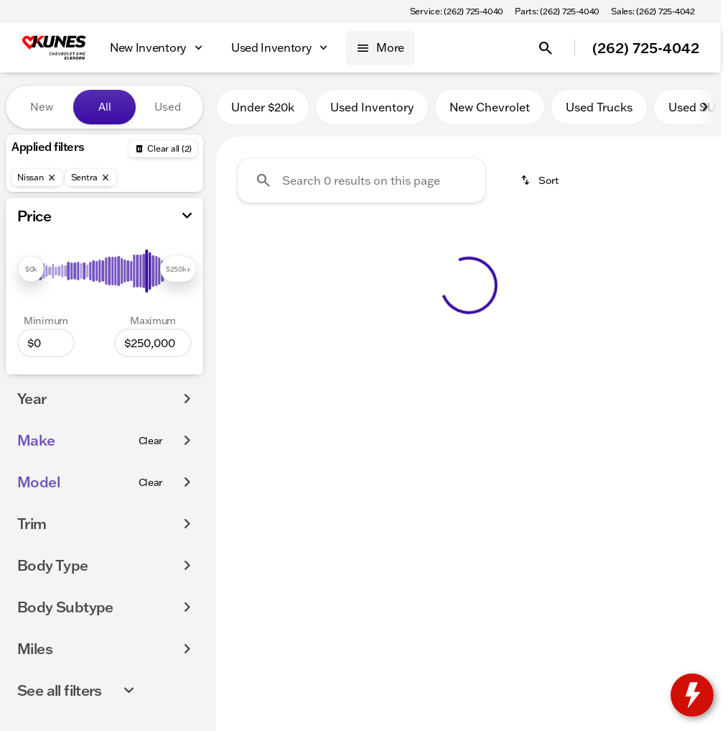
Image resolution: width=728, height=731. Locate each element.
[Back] (163, 148)
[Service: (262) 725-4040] (456, 11)
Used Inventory (372, 107)
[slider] (31, 269)
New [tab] (41, 107)
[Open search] (545, 48)
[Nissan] (36, 177)
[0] (46, 342)
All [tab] (104, 107)
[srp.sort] (540, 180)
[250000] (153, 342)
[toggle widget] (692, 695)
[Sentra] (91, 177)
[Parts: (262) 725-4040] (557, 11)
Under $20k (262, 107)
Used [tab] (167, 107)
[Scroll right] (705, 107)
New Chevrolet (489, 107)
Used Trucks (599, 107)
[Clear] (151, 440)
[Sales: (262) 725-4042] (653, 11)
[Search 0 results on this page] (361, 180)
